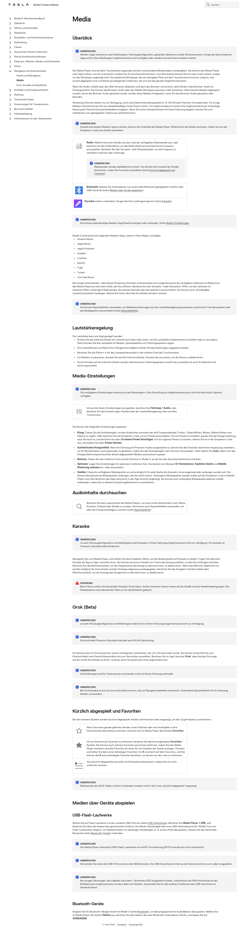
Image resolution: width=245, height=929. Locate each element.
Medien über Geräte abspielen (126, 190)
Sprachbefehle (129, 310)
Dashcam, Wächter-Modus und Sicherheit (37, 61)
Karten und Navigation (28, 75)
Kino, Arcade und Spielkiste (32, 85)
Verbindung (20, 42)
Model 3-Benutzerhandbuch (29, 18)
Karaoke (166, 201)
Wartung (18, 94)
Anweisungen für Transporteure (31, 104)
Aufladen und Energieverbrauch (31, 89)
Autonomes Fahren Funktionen (30, 51)
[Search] (222, 4)
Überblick (19, 23)
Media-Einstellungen (177, 223)
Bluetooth (142, 911)
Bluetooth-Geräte (100, 833)
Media (20, 80)
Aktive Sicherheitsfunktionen (30, 56)
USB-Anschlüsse (157, 823)
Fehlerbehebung (23, 113)
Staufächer (20, 32)
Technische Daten (24, 99)
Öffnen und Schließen (26, 28)
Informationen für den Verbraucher (33, 118)
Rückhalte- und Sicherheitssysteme (33, 37)
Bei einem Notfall (23, 109)
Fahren (18, 47)
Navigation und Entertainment (30, 71)
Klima (17, 66)
